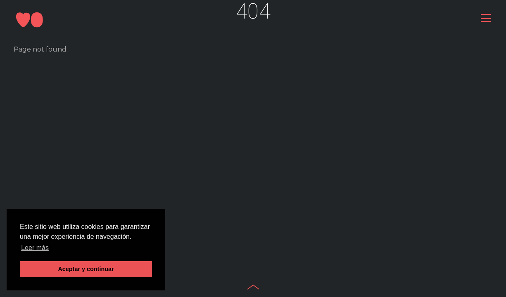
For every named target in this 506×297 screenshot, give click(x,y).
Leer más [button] (35, 247)
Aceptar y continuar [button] (86, 269)
